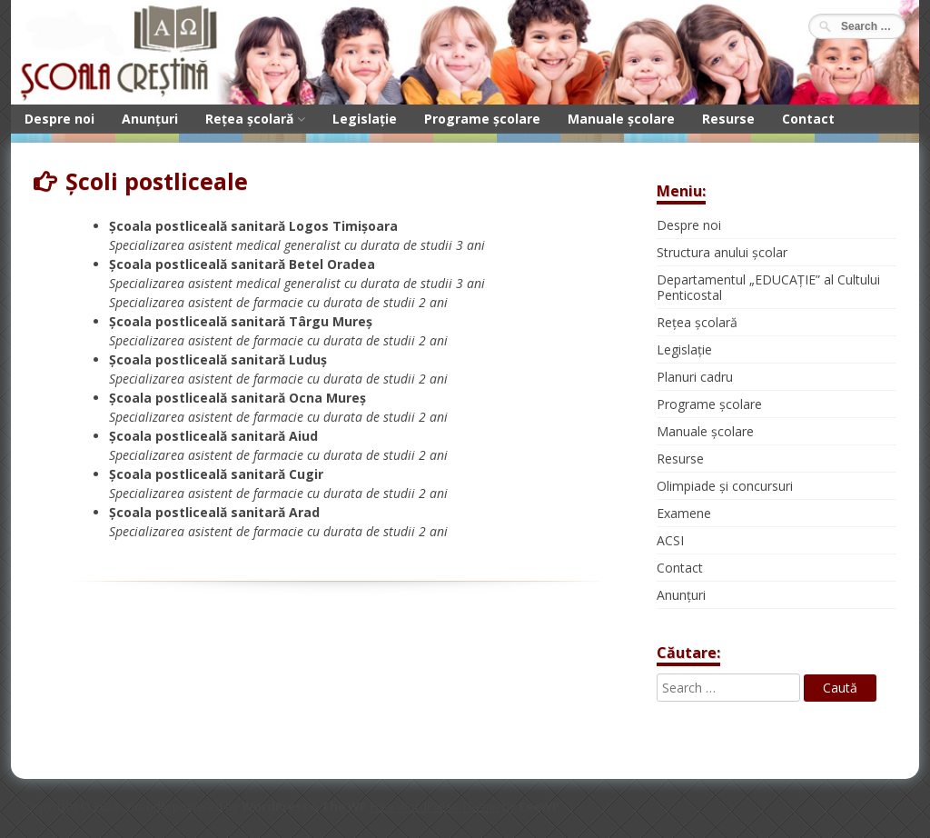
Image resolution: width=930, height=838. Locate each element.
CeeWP (539, 806)
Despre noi (59, 118)
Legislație (364, 118)
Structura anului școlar (722, 252)
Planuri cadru (695, 376)
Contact (808, 118)
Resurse (728, 118)
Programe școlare (482, 118)
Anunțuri (150, 118)
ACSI (670, 540)
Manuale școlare (621, 118)
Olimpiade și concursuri (725, 485)
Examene (684, 513)
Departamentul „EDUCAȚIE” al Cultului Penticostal (768, 287)
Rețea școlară (249, 118)
